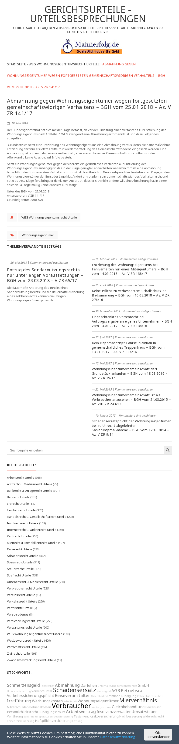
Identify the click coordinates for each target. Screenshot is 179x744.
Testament (81, 716)
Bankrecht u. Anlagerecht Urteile (29, 490)
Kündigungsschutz (52, 712)
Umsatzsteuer (144, 711)
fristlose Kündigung (122, 696)
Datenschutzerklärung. (118, 737)
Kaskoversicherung (104, 716)
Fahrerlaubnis (154, 696)
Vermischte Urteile (20, 608)
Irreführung (19, 701)
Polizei (141, 696)
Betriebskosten (40, 707)
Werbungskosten (47, 701)
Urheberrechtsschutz (123, 685)
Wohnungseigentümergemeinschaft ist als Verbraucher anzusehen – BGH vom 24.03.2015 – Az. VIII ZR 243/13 (131, 399)
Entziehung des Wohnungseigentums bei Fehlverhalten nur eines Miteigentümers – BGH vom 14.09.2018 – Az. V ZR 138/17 (130, 269)
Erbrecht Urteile (18, 504)
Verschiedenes (17, 614)
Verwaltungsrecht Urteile (24, 627)
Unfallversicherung (19, 691)
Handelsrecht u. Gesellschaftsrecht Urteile (36, 517)
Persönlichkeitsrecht (22, 712)
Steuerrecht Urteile (20, 569)
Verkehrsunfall (41, 691)
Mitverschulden (18, 707)
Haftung (77, 721)
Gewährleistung (63, 716)
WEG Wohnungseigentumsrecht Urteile (49, 217)
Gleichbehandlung (128, 706)
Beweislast (153, 707)
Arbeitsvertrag (81, 711)
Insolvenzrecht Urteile (22, 523)
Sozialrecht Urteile (20, 562)
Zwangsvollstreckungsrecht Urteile (31, 660)
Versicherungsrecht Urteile (26, 621)
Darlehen (88, 685)
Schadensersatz (74, 690)
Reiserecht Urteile (19, 549)
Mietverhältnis (138, 700)
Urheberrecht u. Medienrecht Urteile (32, 582)
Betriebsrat (132, 690)
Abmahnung (67, 685)
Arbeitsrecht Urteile (20, 477)
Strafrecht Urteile (19, 575)
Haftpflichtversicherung (53, 720)
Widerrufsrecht (153, 716)
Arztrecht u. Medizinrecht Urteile (29, 484)
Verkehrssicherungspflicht (30, 695)
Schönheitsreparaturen (38, 716)
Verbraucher (71, 705)
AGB (115, 690)
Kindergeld (104, 691)
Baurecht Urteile (18, 497)
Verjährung (15, 716)
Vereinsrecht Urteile (21, 595)
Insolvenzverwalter (113, 711)
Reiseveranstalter (72, 695)
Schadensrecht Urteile (22, 556)
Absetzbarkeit (99, 696)
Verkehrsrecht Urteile (22, 601)
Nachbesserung (130, 716)
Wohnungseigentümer (38, 235)
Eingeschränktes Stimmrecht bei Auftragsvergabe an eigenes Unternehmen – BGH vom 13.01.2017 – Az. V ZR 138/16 (132, 321)
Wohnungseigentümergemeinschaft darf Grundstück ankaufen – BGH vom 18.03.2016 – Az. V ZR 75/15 (129, 373)
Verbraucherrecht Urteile (24, 588)
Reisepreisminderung (20, 721)
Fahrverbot (47, 685)
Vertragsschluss (101, 707)
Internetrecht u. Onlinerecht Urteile (31, 530)
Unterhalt (104, 685)
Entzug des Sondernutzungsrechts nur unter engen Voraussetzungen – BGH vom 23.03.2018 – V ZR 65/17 (45, 275)
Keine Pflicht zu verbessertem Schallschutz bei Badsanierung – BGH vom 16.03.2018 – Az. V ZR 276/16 (130, 295)
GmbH (143, 685)
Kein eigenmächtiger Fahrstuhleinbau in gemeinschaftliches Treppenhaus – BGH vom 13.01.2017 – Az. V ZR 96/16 (128, 347)
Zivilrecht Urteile (18, 653)
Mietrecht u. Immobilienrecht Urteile (32, 543)
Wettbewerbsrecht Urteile (25, 640)
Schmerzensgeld (23, 685)
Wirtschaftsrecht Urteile (23, 647)
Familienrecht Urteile (21, 510)
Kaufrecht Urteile (19, 536)
